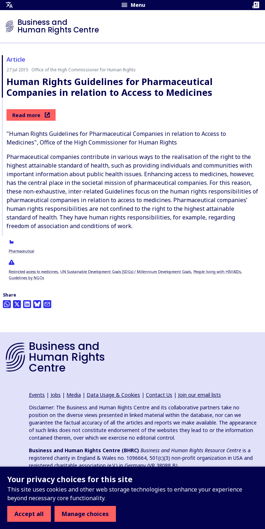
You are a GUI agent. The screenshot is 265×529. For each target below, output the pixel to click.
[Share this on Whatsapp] (7, 304)
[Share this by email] (47, 304)
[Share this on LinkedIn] (27, 304)
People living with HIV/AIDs (217, 271)
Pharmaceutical (21, 251)
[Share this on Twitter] (17, 304)
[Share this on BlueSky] (37, 304)
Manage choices (85, 514)
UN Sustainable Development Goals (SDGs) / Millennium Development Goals (125, 271)
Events (37, 394)
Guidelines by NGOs (26, 277)
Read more (31, 115)
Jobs (56, 394)
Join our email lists (199, 394)
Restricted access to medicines (33, 271)
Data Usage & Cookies (113, 394)
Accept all (29, 514)
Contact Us (159, 394)
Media (73, 394)
